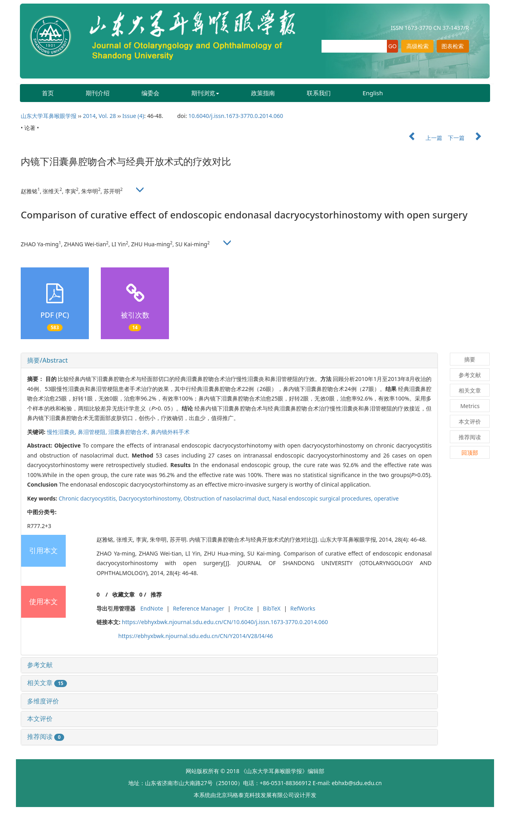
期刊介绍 (98, 93)
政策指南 (263, 93)
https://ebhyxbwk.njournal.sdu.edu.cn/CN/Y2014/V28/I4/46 (195, 636)
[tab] (229, 360)
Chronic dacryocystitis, (89, 498)
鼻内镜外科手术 (170, 432)
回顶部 (469, 452)
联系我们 (319, 93)
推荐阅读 (45, 736)
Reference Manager (198, 608)
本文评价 (40, 718)
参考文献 (40, 664)
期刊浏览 (205, 93)
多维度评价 (43, 701)
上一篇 (421, 137)
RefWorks (303, 608)
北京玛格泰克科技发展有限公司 (255, 795)
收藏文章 (123, 594)
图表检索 (452, 46)
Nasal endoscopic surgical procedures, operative (335, 498)
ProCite (243, 608)
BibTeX (271, 608)
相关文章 (47, 682)
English (373, 93)
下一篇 (468, 137)
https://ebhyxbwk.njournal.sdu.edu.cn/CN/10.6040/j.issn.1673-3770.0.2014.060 (225, 622)
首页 (48, 93)
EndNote (151, 608)
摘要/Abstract (47, 360)
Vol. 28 (107, 116)
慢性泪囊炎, (62, 432)
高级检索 (417, 46)
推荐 (156, 594)
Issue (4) (133, 116)
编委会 (150, 93)
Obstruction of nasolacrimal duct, (228, 498)
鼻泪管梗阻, (93, 432)
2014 (89, 116)
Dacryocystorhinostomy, (151, 498)
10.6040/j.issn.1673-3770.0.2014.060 (235, 116)
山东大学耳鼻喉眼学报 (48, 116)
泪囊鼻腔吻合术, (129, 432)
